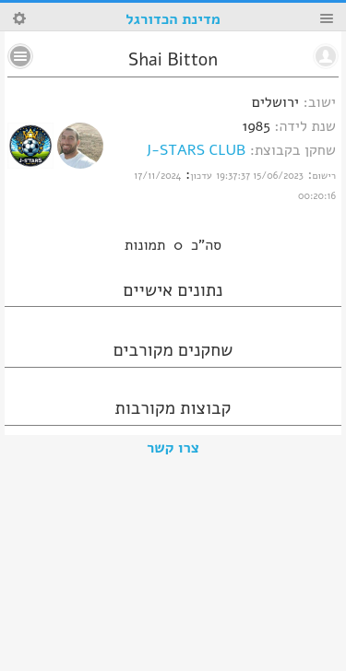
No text (20, 56)
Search (19, 18)
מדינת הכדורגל (172, 19)
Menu (326, 18)
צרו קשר (173, 448)
